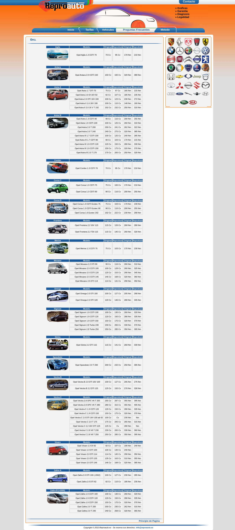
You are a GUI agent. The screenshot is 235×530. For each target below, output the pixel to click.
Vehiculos (108, 29)
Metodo (165, 29)
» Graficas (181, 8)
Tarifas (90, 29)
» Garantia (181, 11)
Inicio (70, 29)
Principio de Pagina (149, 521)
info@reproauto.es (144, 527)
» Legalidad (182, 17)
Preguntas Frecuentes (136, 29)
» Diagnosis (182, 14)
